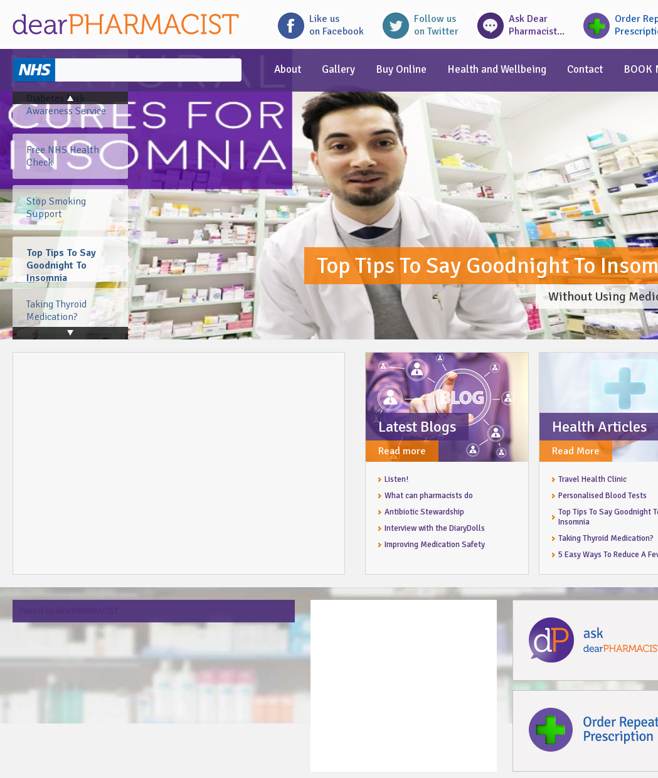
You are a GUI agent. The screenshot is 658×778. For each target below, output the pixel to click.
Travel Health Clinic (592, 479)
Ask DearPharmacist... (537, 25)
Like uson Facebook (336, 25)
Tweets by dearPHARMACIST (69, 611)
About (287, 69)
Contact (585, 69)
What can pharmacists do (429, 496)
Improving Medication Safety (435, 545)
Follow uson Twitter (436, 25)
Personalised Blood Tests (602, 496)
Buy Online (401, 69)
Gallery (338, 69)
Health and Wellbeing (496, 69)
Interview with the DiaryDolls (435, 528)
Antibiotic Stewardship (424, 512)
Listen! (396, 479)
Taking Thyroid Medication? (606, 538)
